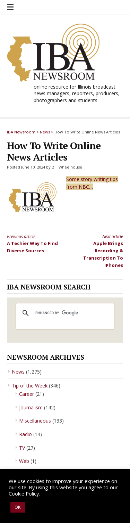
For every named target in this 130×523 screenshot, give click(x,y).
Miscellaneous (35, 420)
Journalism (31, 407)
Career (26, 394)
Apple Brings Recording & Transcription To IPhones (97, 251)
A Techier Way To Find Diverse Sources (33, 243)
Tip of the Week (29, 385)
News (18, 371)
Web (24, 461)
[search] (64, 313)
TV (22, 447)
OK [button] (18, 507)
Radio (25, 434)
